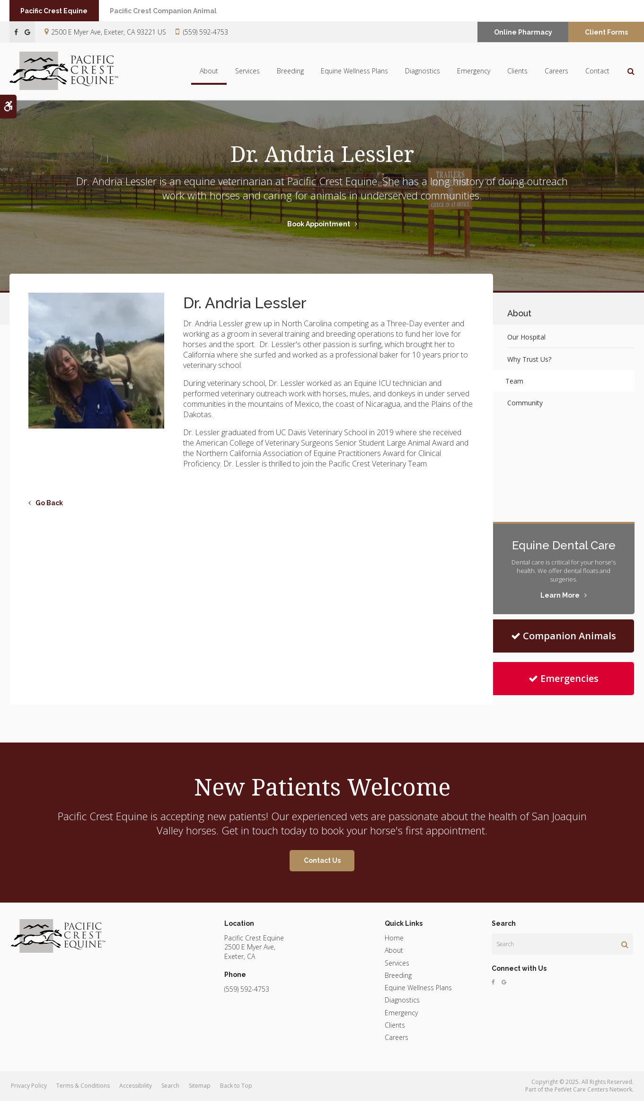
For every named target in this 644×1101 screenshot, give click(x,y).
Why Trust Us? (529, 359)
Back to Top (236, 1086)
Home (394, 937)
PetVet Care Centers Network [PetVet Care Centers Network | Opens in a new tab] (593, 1089)
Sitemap (200, 1086)
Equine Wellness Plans (354, 71)
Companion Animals (563, 635)
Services (247, 71)
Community (525, 402)
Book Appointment (318, 224)
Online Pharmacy (523, 32)
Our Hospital (526, 336)
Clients (517, 71)
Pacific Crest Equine (57, 11)
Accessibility (135, 1086)
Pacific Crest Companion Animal (172, 11)
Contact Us (322, 860)
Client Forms (606, 32)
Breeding (290, 71)
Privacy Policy (29, 1086)
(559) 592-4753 (205, 31)
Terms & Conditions (83, 1086)
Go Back (49, 503)
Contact (597, 71)
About (209, 71)
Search (170, 1086)
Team (516, 380)
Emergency (473, 71)
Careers (556, 71)
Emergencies (564, 678)
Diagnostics (422, 71)
